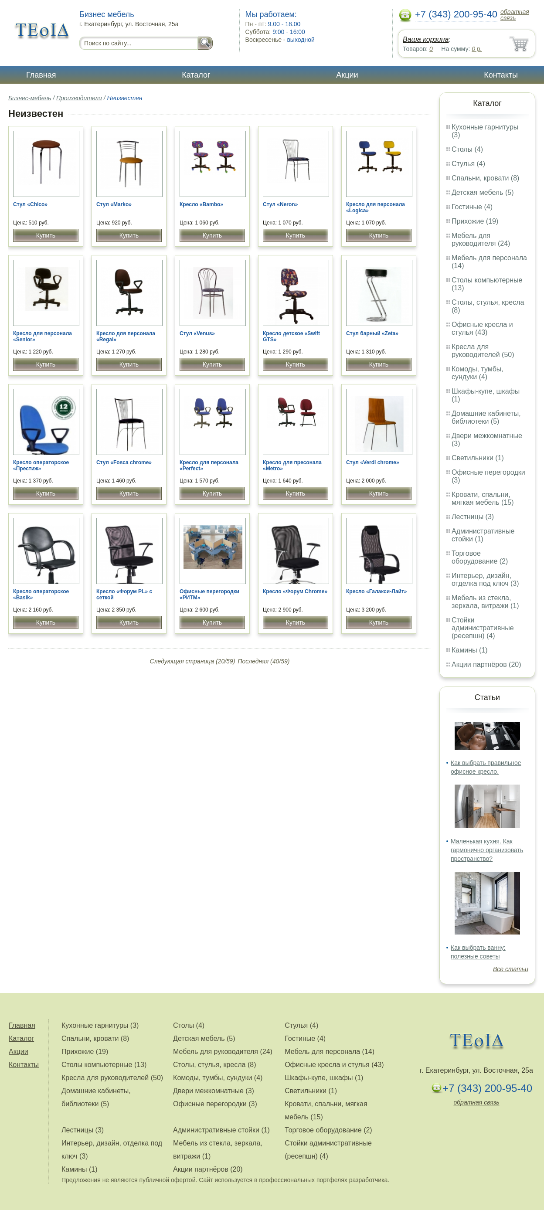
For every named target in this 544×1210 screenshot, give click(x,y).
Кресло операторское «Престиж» (41, 465)
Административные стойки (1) (483, 535)
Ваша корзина (426, 39)
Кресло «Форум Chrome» (295, 591)
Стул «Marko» (114, 204)
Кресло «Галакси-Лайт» (376, 591)
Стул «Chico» (30, 204)
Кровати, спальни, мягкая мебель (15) (483, 498)
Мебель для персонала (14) (329, 1051)
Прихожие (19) (475, 221)
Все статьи (510, 968)
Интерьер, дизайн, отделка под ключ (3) (485, 579)
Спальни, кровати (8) (485, 178)
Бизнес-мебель (29, 98)
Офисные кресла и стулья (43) (482, 328)
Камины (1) (470, 650)
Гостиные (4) (472, 207)
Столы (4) (467, 149)
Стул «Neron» (280, 204)
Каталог (196, 75)
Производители (79, 98)
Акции (347, 75)
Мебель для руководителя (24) (481, 239)
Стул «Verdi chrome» (372, 462)
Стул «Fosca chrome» (124, 462)
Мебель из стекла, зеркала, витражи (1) (485, 601)
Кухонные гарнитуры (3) (100, 1025)
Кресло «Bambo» (201, 204)
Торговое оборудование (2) (480, 557)
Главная (41, 75)
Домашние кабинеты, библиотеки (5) (486, 417)
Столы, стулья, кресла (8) (214, 1064)
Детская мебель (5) (482, 192)
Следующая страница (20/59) (192, 661)
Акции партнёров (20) (486, 664)
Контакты (501, 75)
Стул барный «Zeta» (372, 333)
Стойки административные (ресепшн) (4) (483, 627)
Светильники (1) (478, 458)
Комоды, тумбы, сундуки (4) (477, 373)
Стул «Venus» (197, 333)
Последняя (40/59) (263, 661)
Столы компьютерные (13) (103, 1064)
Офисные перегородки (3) (215, 1104)
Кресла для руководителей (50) (483, 350)
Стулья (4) (468, 163)
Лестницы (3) (473, 516)
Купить (45, 235)
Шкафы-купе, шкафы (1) (324, 1077)
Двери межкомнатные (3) (213, 1090)
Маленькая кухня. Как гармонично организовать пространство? (487, 850)
